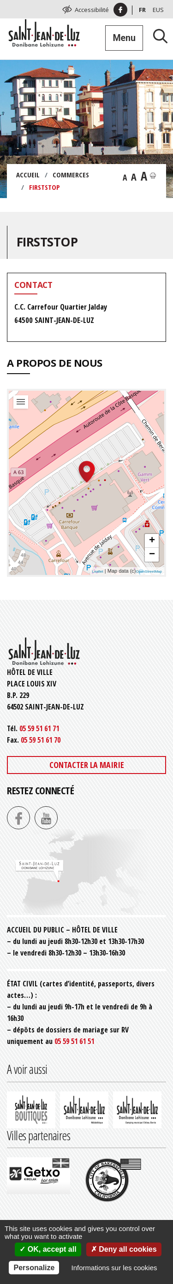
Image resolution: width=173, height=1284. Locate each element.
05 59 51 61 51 (74, 1041)
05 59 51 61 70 (40, 740)
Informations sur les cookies (114, 1268)
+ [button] (152, 541)
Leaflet (97, 571)
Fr (142, 10)
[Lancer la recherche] (156, 35)
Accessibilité (92, 10)
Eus (158, 10)
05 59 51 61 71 (39, 728)
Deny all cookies (124, 1249)
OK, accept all (47, 1249)
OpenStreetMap (149, 571)
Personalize (33, 1268)
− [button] (152, 555)
